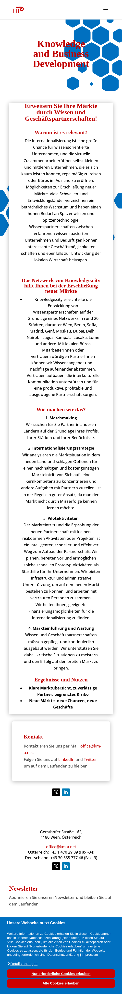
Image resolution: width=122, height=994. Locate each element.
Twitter (90, 759)
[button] (22, 964)
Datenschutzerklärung (63, 954)
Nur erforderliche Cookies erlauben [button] (61, 974)
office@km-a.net (61, 846)
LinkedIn (66, 759)
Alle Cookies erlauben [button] (61, 983)
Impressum (90, 954)
